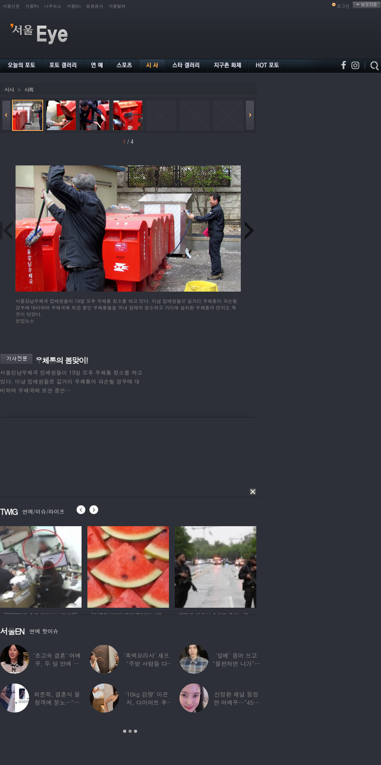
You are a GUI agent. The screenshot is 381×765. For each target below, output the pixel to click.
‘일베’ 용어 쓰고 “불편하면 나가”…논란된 (236, 663)
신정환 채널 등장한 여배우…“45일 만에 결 (236, 702)
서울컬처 (117, 6)
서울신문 (11, 6)
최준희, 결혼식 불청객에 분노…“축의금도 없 (57, 702)
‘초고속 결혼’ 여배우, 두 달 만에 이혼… (57, 663)
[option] (41, 565)
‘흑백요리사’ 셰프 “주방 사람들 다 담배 (146, 663)
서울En (73, 6)
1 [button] (124, 731)
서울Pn (32, 6)
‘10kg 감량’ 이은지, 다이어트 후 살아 (146, 702)
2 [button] (130, 731)
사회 (28, 89)
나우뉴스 (52, 6)
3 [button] (135, 731)
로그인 (343, 6)
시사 (9, 89)
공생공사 (94, 6)
